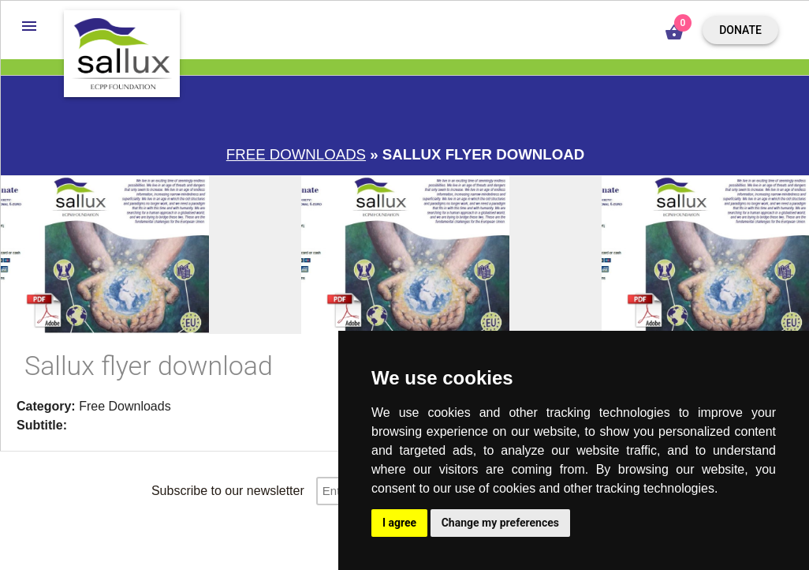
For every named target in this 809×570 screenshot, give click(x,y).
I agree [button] (399, 522)
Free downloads (296, 154)
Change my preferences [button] (500, 522)
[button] (29, 26)
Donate (740, 30)
